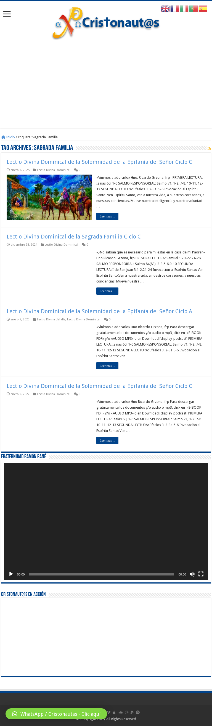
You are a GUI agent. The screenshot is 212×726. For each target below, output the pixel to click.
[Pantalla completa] (201, 574)
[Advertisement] (106, 81)
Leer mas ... (107, 216)
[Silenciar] (192, 574)
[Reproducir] (11, 574)
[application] (106, 521)
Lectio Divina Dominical (53, 170)
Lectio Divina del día (51, 319)
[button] (56, 713)
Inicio (8, 137)
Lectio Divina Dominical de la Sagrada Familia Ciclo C (74, 236)
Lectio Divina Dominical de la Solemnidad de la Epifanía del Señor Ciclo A (99, 311)
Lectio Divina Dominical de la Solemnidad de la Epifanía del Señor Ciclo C (99, 162)
